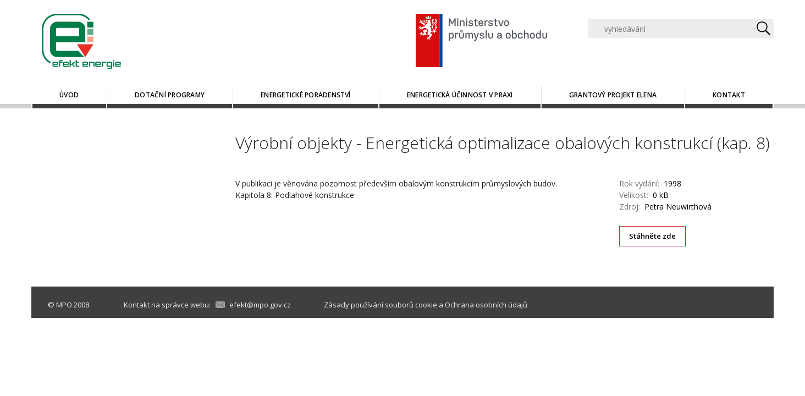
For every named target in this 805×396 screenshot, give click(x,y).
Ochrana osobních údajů (486, 305)
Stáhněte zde (652, 236)
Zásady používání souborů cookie (380, 305)
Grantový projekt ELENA (613, 95)
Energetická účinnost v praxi (460, 95)
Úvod (69, 95)
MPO (64, 305)
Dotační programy (170, 95)
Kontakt (729, 95)
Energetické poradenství (306, 95)
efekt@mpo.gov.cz (260, 305)
